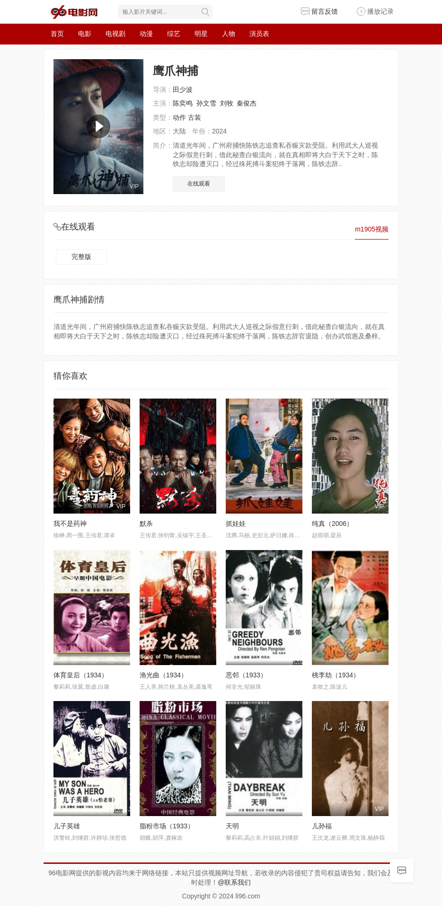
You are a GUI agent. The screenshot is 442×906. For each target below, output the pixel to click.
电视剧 (115, 33)
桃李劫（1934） (336, 675)
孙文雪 (206, 103)
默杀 (146, 523)
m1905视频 (372, 229)
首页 (57, 33)
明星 (201, 33)
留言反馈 (319, 11)
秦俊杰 (246, 103)
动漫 (146, 33)
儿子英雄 (66, 826)
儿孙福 (322, 826)
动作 (179, 117)
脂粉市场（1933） (167, 826)
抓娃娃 (236, 523)
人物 (228, 33)
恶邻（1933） (246, 675)
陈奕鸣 (183, 103)
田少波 (183, 89)
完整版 (81, 256)
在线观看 (198, 183)
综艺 (173, 33)
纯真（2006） (332, 523)
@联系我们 (234, 882)
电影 (84, 33)
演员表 (259, 33)
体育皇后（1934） (80, 675)
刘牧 (226, 103)
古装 (194, 117)
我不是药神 (70, 523)
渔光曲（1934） (163, 675)
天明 (232, 826)
